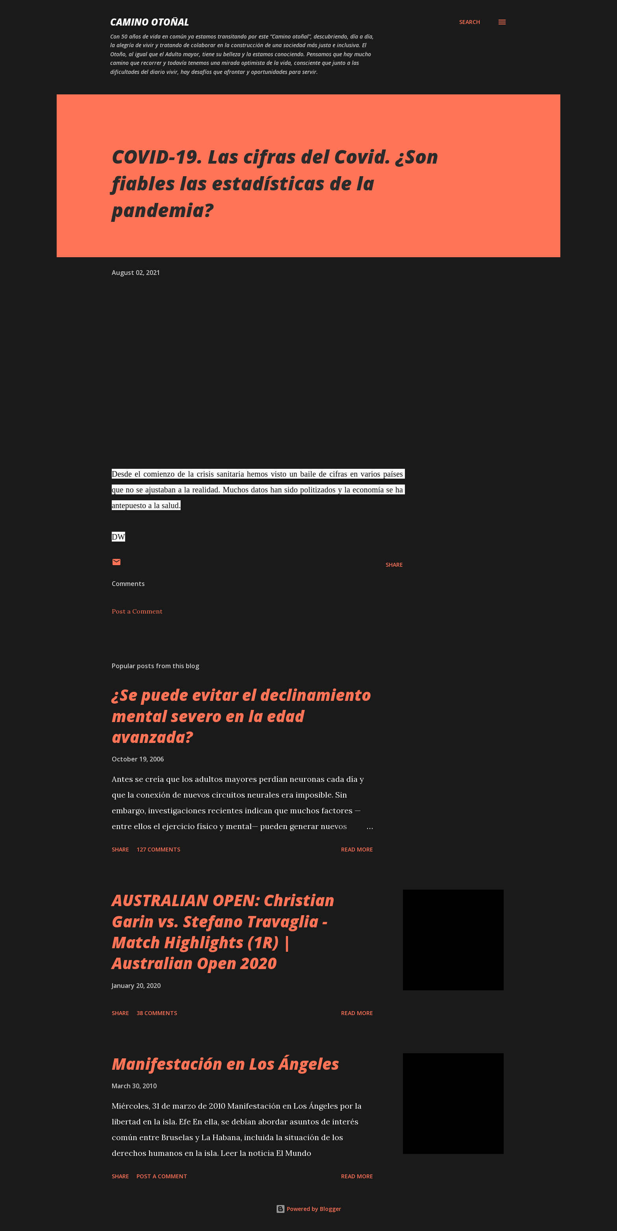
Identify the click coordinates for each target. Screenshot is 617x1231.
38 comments (157, 1013)
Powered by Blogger (308, 1209)
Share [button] (394, 564)
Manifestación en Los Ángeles (225, 1063)
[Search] (469, 22)
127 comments (158, 849)
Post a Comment (137, 611)
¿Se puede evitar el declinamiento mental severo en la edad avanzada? (241, 716)
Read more (357, 849)
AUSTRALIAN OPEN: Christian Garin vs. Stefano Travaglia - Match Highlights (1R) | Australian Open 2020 (223, 931)
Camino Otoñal (149, 21)
